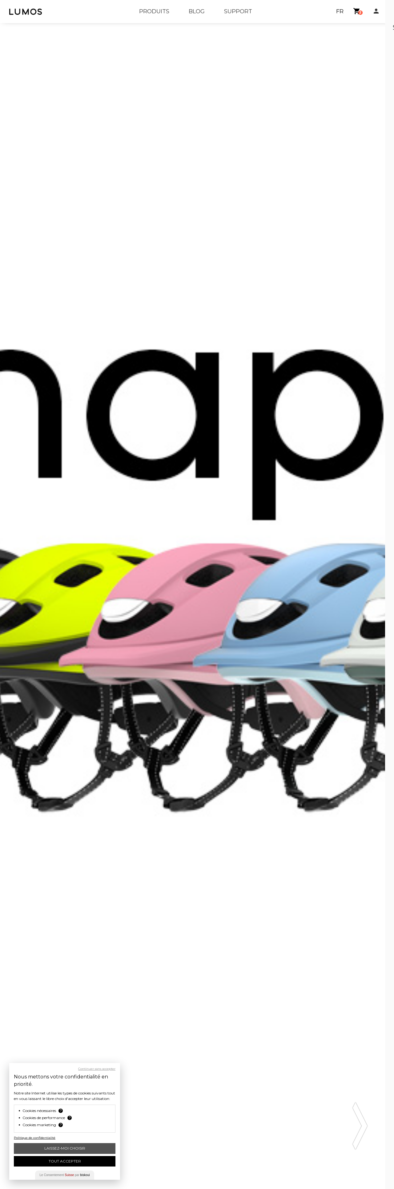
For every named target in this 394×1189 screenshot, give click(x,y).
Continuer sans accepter (96, 1068)
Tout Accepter (65, 1161)
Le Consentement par (65, 1175)
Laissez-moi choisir (64, 1148)
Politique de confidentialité (34, 1138)
